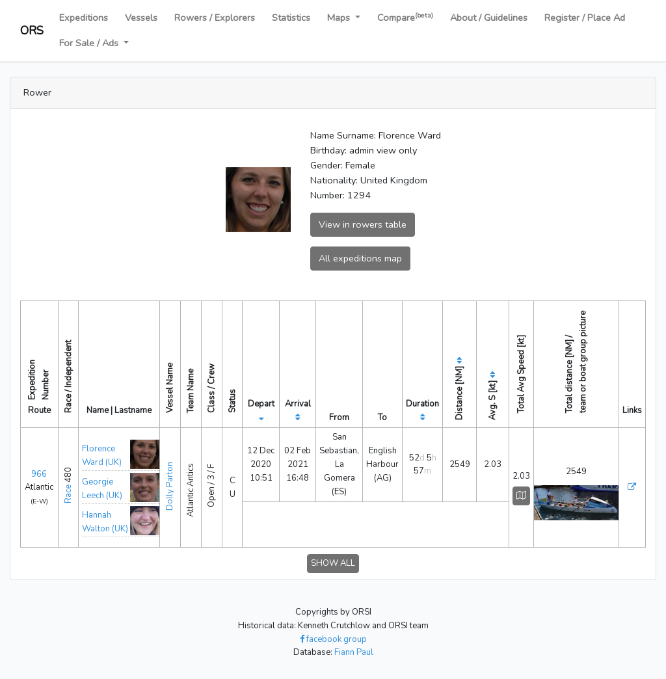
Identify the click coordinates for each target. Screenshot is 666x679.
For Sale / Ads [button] (90, 42)
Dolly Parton (170, 486)
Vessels (141, 17)
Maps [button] (340, 17)
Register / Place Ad (584, 17)
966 (39, 474)
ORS (32, 30)
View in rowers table (362, 224)
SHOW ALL (333, 563)
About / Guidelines (488, 17)
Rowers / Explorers (214, 17)
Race (68, 494)
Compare (405, 17)
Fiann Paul (353, 652)
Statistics (291, 17)
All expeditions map (360, 258)
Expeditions (83, 17)
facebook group (333, 639)
